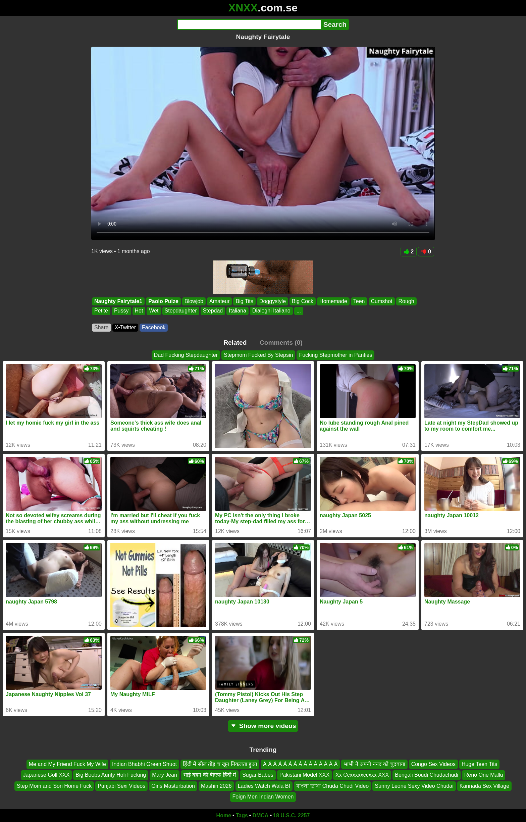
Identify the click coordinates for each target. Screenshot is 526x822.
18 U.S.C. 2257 (291, 815)
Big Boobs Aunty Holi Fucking (110, 775)
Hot (139, 311)
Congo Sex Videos (433, 764)
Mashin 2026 (216, 785)
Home (223, 815)
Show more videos (263, 725)
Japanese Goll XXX (46, 775)
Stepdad (213, 311)
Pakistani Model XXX (304, 775)
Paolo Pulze (163, 301)
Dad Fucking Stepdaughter (186, 355)
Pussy (121, 311)
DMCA (260, 815)
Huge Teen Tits (479, 764)
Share (101, 327)
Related (235, 342)
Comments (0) (281, 342)
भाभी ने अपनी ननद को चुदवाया (374, 764)
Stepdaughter (181, 311)
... (299, 311)
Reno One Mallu (483, 775)
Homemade (333, 301)
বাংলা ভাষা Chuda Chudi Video (332, 785)
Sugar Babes (257, 775)
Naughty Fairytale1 (118, 301)
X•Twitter (125, 327)
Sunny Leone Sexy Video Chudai (414, 785)
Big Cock (302, 301)
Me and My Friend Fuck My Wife (67, 764)
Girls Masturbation (173, 785)
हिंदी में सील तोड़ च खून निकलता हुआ (220, 764)
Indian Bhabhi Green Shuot (144, 764)
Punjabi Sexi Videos (121, 785)
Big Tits (244, 301)
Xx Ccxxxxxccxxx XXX (362, 775)
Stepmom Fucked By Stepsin (258, 355)
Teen (359, 301)
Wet (153, 311)
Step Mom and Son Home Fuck (54, 785)
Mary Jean (164, 775)
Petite (101, 311)
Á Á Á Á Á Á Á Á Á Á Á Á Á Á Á (300, 764)
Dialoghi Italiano (271, 311)
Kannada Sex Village (484, 785)
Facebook (153, 327)
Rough (406, 301)
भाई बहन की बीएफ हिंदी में (209, 775)
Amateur (219, 301)
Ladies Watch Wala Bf (264, 785)
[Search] (249, 24)
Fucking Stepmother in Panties (335, 355)
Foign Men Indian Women (263, 797)
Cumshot (381, 301)
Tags (242, 815)
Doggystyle (272, 301)
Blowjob (194, 301)
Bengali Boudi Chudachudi (426, 775)
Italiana (237, 311)
